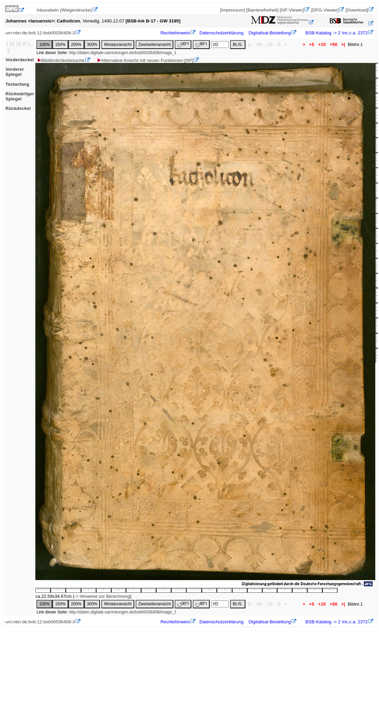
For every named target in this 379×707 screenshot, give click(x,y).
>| (343, 44)
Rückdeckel (18, 108)
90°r (201, 44)
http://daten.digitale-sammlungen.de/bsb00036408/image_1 (122, 52)
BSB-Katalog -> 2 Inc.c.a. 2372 (336, 32)
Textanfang (17, 84)
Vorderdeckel (19, 59)
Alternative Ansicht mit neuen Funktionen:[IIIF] (145, 60)
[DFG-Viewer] (324, 10)
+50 (333, 44)
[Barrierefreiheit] (262, 10)
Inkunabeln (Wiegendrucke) (64, 10)
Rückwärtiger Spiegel (19, 96)
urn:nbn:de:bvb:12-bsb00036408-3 (40, 32)
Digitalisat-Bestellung (269, 32)
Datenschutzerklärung (222, 32)
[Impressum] (232, 10)
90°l (183, 44)
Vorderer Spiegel (14, 72)
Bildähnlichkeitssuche (60, 60)
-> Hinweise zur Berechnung (102, 596)
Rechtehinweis (175, 32)
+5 (311, 44)
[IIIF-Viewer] (292, 10)
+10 (322, 44)
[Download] (356, 10)
